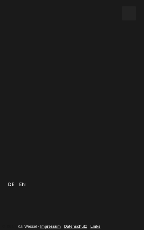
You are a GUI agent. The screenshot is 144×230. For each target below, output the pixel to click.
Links (95, 226)
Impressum (50, 226)
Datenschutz (75, 226)
